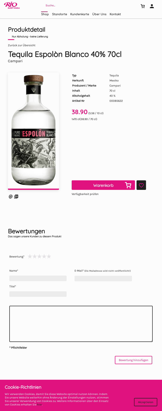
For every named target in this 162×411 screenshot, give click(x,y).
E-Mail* (103, 270)
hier (39, 404)
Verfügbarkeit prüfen (85, 194)
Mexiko (114, 80)
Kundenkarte (79, 14)
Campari (115, 85)
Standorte (59, 14)
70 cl (112, 90)
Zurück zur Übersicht (21, 45)
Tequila (114, 75)
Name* (13, 270)
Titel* (12, 286)
